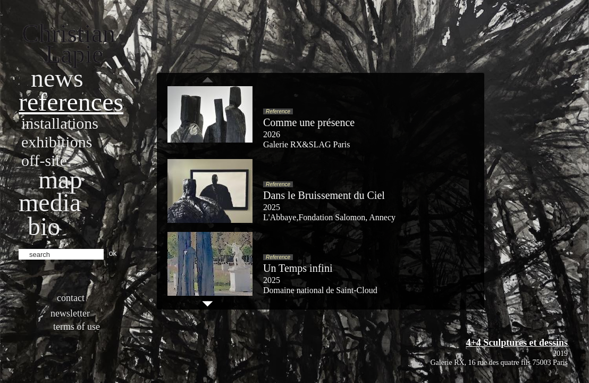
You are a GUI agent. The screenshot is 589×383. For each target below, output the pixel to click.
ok (113, 253)
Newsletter (70, 313)
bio (44, 226)
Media (50, 202)
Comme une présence (309, 122)
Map (60, 179)
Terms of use (76, 326)
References (71, 102)
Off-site (44, 160)
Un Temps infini (297, 268)
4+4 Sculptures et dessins (517, 342)
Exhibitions (56, 142)
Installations (59, 123)
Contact (71, 298)
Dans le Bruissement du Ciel (324, 195)
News (57, 78)
